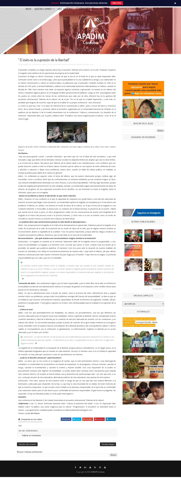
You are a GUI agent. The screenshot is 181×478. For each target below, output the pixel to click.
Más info (116, 3)
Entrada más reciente (27, 445)
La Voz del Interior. (32, 414)
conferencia (36, 65)
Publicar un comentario (31, 436)
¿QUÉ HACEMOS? (66, 10)
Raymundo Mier (83, 65)
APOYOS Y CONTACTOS (130, 10)
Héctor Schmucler (54, 65)
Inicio (28, 10)
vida (91, 65)
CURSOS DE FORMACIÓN (102, 10)
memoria (72, 65)
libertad (65, 65)
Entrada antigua (108, 445)
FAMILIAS (83, 10)
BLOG (149, 10)
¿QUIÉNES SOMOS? (43, 10)
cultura (44, 65)
